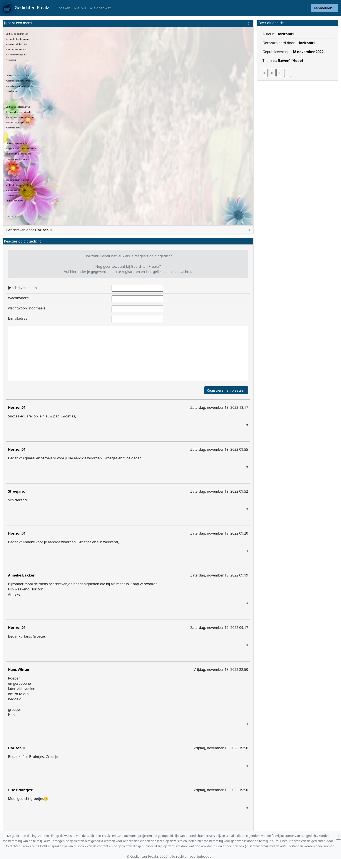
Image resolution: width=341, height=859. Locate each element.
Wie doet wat (100, 8)
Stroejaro (16, 491)
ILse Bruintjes (20, 790)
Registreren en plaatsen (226, 390)
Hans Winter (19, 669)
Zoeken (62, 8)
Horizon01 (17, 407)
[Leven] (284, 60)
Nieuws (80, 8)
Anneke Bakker (21, 575)
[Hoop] (297, 60)
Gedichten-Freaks (26, 8)
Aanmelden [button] (323, 8)
